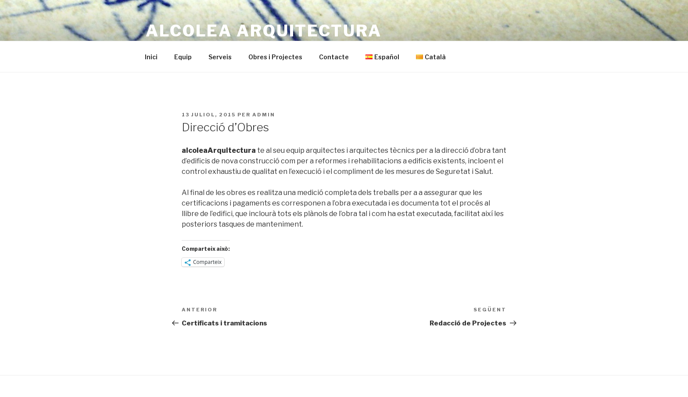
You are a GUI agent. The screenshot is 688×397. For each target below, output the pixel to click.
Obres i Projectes (275, 57)
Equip (183, 57)
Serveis (220, 57)
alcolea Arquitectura (264, 30)
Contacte (334, 57)
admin (263, 115)
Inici (151, 57)
